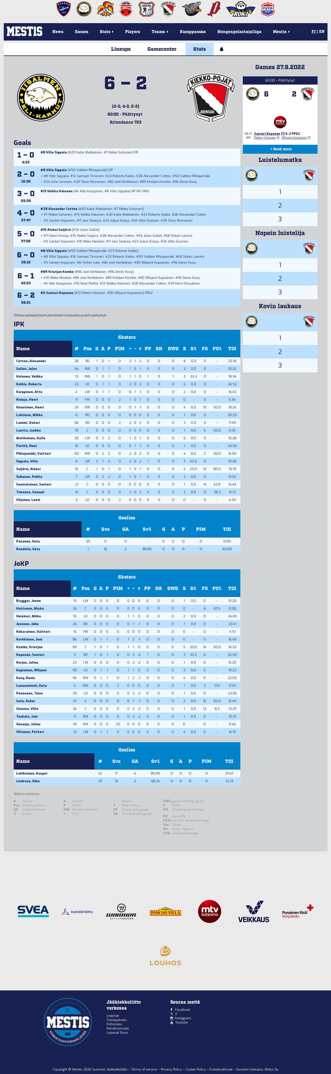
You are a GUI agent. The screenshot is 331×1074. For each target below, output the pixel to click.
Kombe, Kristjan (29, 647)
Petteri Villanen (93, 293)
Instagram (183, 1018)
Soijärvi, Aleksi (28, 469)
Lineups (121, 49)
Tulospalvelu (117, 1020)
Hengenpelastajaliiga (239, 32)
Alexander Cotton (157, 176)
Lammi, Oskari (28, 423)
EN (322, 31)
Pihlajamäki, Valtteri (33, 453)
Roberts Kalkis (123, 176)
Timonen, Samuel (30, 492)
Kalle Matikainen (89, 152)
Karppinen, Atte (29, 392)
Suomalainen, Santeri (33, 484)
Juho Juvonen (61, 182)
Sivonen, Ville (27, 709)
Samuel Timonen (90, 176)
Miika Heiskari (93, 241)
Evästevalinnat (220, 1069)
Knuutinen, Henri (30, 407)
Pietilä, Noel (26, 446)
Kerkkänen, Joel (29, 639)
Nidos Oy (271, 1069)
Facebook (182, 1010)
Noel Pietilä (89, 283)
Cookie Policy (196, 1069)
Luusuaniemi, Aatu (31, 685)
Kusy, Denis (25, 678)
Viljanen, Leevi (28, 500)
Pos (87, 349)
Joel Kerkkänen (126, 182)
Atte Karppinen (91, 191)
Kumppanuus (193, 32)
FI (314, 31)
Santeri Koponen (62, 220)
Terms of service (144, 1069)
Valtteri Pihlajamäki (91, 170)
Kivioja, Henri (27, 399)
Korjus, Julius (27, 662)
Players (132, 32)
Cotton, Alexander (31, 361)
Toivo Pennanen (93, 182)
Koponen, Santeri (30, 655)
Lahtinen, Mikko (29, 415)
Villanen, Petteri (30, 732)
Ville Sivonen (148, 220)
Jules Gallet (89, 230)
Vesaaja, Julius (28, 724)
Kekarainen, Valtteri (33, 632)
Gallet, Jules (26, 369)
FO (205, 349)
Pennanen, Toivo (29, 693)
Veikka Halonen (59, 191)
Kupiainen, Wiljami (31, 670)
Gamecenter (162, 49)
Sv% (147, 529)
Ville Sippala (56, 152)
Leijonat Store (117, 1032)
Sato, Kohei (25, 701)
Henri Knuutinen (187, 283)
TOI (232, 349)
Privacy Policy (172, 1069)
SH (159, 349)
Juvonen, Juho (27, 624)
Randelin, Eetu (28, 549)
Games (81, 32)
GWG (173, 349)
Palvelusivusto (118, 1028)
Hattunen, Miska (30, 608)
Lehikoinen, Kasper (32, 773)
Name (23, 349)
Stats (199, 49)
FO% (217, 349)
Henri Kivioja (58, 236)
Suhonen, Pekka (29, 477)
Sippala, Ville (27, 461)
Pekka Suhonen (120, 152)
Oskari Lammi (181, 236)
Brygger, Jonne (28, 601)
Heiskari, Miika (28, 616)
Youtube (181, 1022)
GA (125, 529)
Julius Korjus (120, 220)
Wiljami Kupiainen (155, 262)
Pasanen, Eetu (28, 541)
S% (194, 349)
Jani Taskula (91, 220)
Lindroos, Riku (28, 781)
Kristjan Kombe (159, 182)
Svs (105, 529)
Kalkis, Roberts (29, 384)
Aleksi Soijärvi (59, 230)
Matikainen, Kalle (30, 438)
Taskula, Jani (27, 716)
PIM (120, 349)
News (58, 32)
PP (148, 349)
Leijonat (113, 1016)
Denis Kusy (188, 182)
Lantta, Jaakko (28, 430)
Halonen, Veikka (29, 376)
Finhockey (114, 1024)
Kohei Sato (91, 262)
